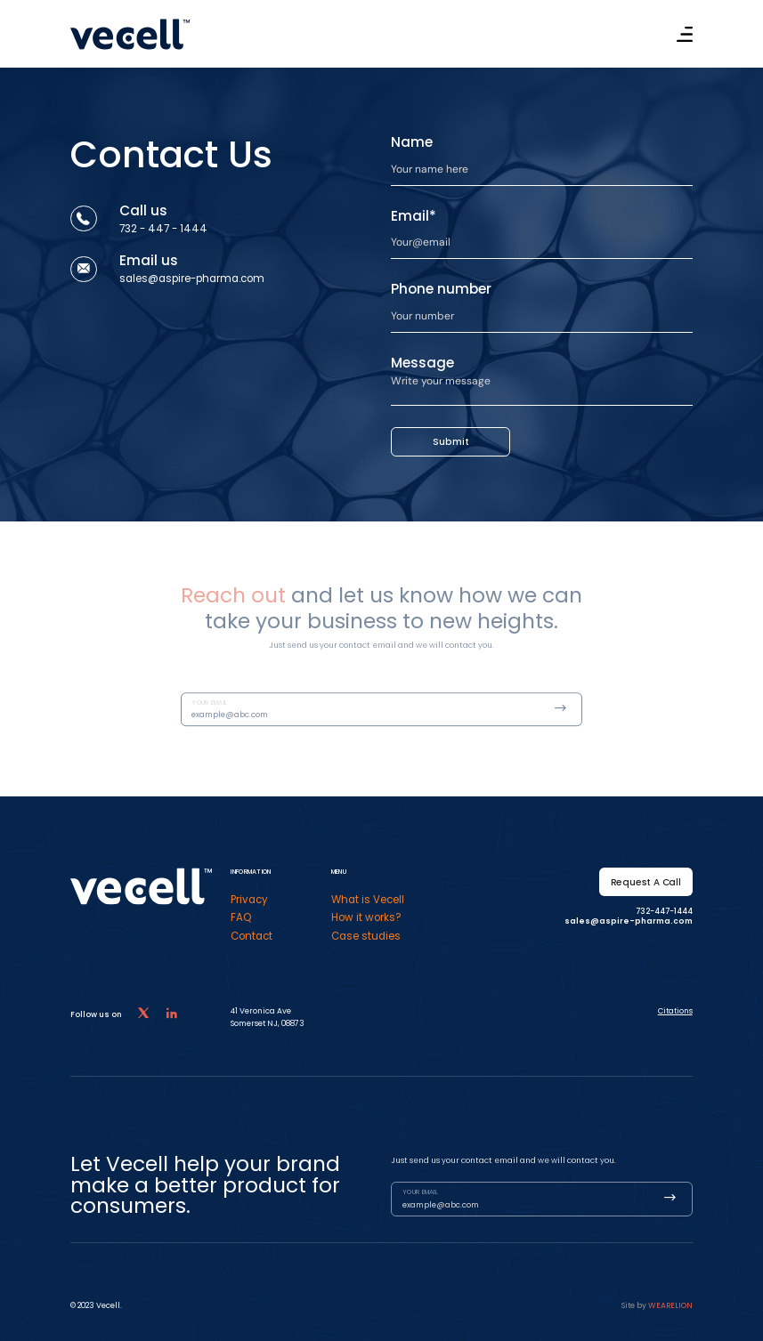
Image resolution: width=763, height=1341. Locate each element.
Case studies (366, 936)
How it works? (366, 917)
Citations (675, 1011)
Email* (413, 215)
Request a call (646, 882)
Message (422, 362)
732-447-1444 (664, 911)
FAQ (241, 917)
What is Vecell (367, 900)
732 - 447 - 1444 (163, 229)
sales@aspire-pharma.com (191, 278)
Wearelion (670, 1305)
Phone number (441, 288)
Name (412, 142)
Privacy (249, 900)
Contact (251, 936)
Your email (209, 715)
